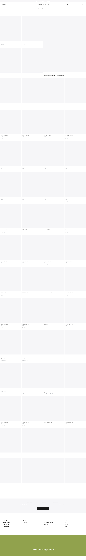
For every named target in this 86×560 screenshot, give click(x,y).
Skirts (32, 10)
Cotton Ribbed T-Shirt (69, 292)
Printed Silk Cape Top (69, 166)
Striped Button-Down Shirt (48, 197)
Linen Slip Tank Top (47, 103)
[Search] (71, 4)
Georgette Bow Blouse (26, 41)
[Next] (83, 1)
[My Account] (78, 4)
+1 (27, 44)
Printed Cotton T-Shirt (5, 197)
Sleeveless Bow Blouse (26, 73)
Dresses (13, 10)
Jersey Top (24, 103)
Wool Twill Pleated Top (26, 197)
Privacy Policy (40, 557)
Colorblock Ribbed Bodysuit (6, 41)
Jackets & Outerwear (44, 10)
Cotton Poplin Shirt (69, 103)
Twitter (65, 522)
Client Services (6, 518)
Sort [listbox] (82, 14)
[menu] (5, 4)
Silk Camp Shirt (3, 103)
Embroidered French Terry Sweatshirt (50, 355)
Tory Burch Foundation (48, 522)
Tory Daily (46, 524)
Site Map (81, 557)
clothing (4, 492)
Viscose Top (68, 229)
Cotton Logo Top (69, 197)
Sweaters (56, 10)
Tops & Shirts (23, 10)
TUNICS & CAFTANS (78, 10)
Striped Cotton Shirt (25, 135)
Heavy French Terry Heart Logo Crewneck (8, 388)
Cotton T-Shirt (24, 166)
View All (5, 10)
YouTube (66, 527)
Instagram (66, 518)
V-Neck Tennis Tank (25, 292)
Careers (45, 520)
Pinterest (66, 524)
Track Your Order (6, 524)
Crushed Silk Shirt (4, 166)
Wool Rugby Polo (4, 292)
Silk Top (2, 73)
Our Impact (46, 518)
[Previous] (3, 1)
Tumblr (65, 525)
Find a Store (25, 518)
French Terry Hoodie (69, 355)
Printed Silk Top (46, 166)
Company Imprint (75, 557)
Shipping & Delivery (6, 525)
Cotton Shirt (24, 229)
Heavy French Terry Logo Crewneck (7, 355)
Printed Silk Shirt (47, 229)
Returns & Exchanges (7, 522)
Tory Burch (42, 4)
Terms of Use (61, 557)
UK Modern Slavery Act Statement (51, 557)
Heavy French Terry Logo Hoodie (71, 388)
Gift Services (25, 520)
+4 (5, 358)
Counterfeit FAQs (6, 527)
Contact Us (5, 520)
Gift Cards (25, 522)
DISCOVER (48, 1)
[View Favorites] (80, 4)
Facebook (66, 520)
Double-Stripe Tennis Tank (48, 292)
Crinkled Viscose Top (47, 135)
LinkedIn (66, 529)
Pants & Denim (66, 10)
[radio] (67, 106)
